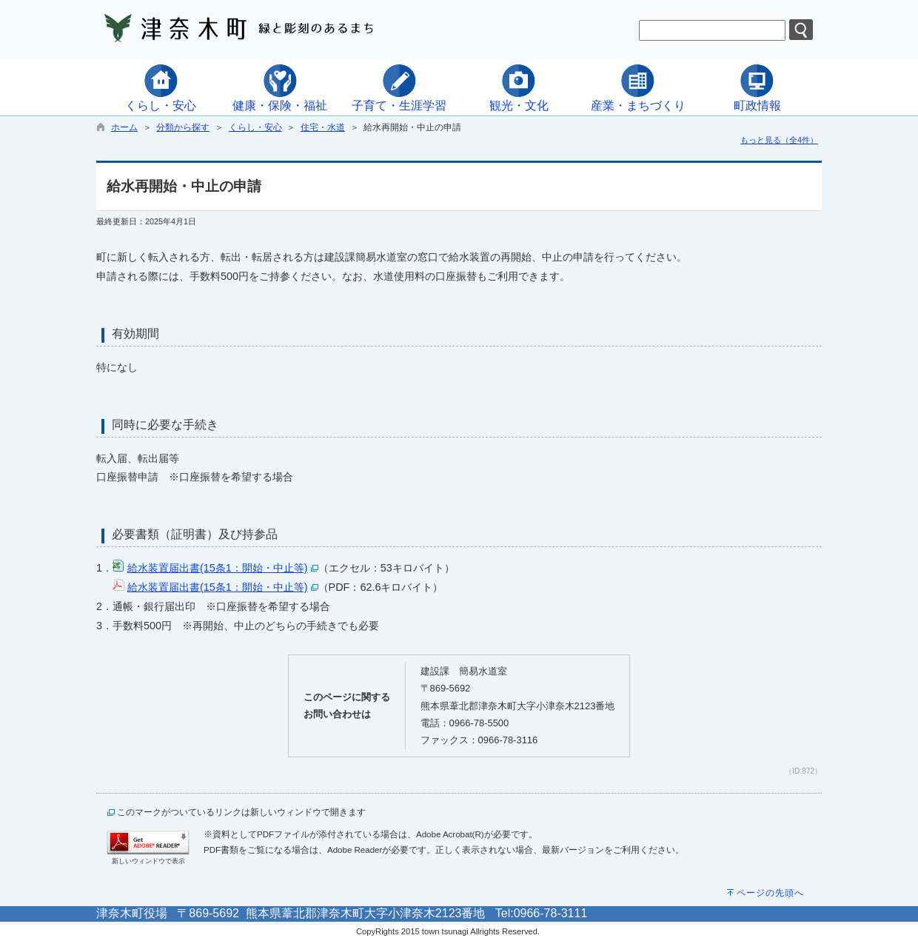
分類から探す (183, 127)
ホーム (124, 127)
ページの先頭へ (770, 892)
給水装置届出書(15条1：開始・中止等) (217, 568)
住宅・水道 (323, 127)
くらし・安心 (255, 127)
